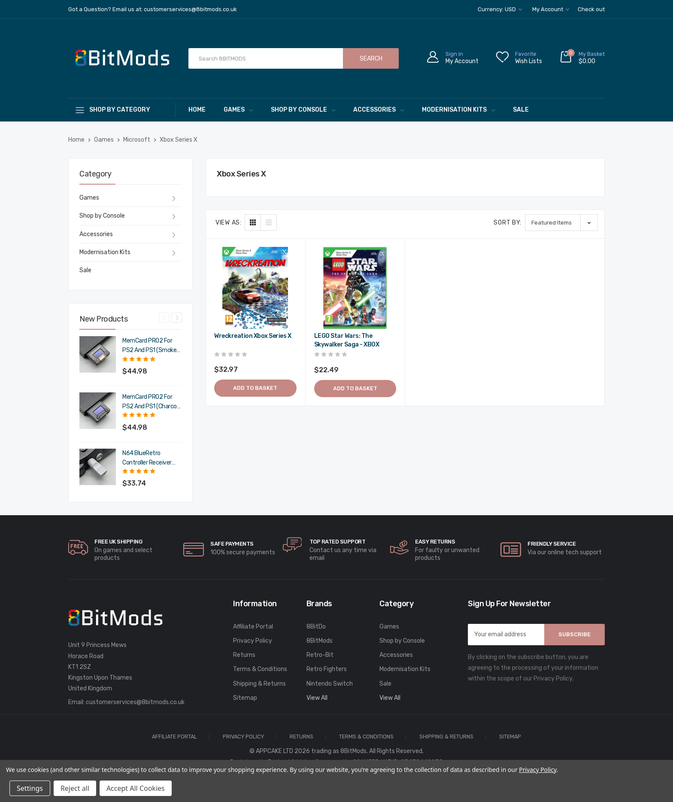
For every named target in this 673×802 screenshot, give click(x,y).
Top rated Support (337, 541)
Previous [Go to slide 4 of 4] (164, 318)
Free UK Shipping (118, 541)
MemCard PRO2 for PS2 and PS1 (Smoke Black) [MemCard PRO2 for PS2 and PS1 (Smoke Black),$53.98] (149, 346)
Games (238, 109)
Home (197, 109)
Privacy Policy (252, 640)
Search (371, 58)
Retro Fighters (326, 669)
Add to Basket (255, 388)
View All (316, 698)
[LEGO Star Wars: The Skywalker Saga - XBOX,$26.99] (355, 288)
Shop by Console (303, 109)
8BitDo (316, 626)
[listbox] (561, 222)
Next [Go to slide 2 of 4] (177, 318)
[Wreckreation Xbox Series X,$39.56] (255, 288)
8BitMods (319, 640)
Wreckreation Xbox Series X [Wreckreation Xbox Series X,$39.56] (252, 336)
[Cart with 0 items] (582, 58)
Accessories (378, 109)
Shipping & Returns (259, 683)
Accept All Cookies (135, 788)
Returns (244, 655)
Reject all (75, 788)
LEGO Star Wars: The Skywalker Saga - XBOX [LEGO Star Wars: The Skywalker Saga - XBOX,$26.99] (346, 340)
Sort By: (507, 222)
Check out (591, 9)
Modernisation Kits (458, 109)
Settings (30, 788)
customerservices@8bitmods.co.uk (135, 702)
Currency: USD (500, 9)
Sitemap (245, 698)
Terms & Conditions (260, 669)
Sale (521, 109)
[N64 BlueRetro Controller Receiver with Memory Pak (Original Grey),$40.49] (97, 467)
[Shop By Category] (122, 109)
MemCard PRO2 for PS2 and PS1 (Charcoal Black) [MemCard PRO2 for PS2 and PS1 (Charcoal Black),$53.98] (151, 402)
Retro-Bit (319, 655)
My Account (550, 9)
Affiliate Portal (253, 626)
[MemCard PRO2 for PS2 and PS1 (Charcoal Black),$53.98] (97, 410)
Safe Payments (232, 544)
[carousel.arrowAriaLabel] (78, 547)
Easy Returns (435, 541)
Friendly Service (551, 544)
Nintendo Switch (329, 683)
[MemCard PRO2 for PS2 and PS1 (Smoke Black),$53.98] (97, 354)
